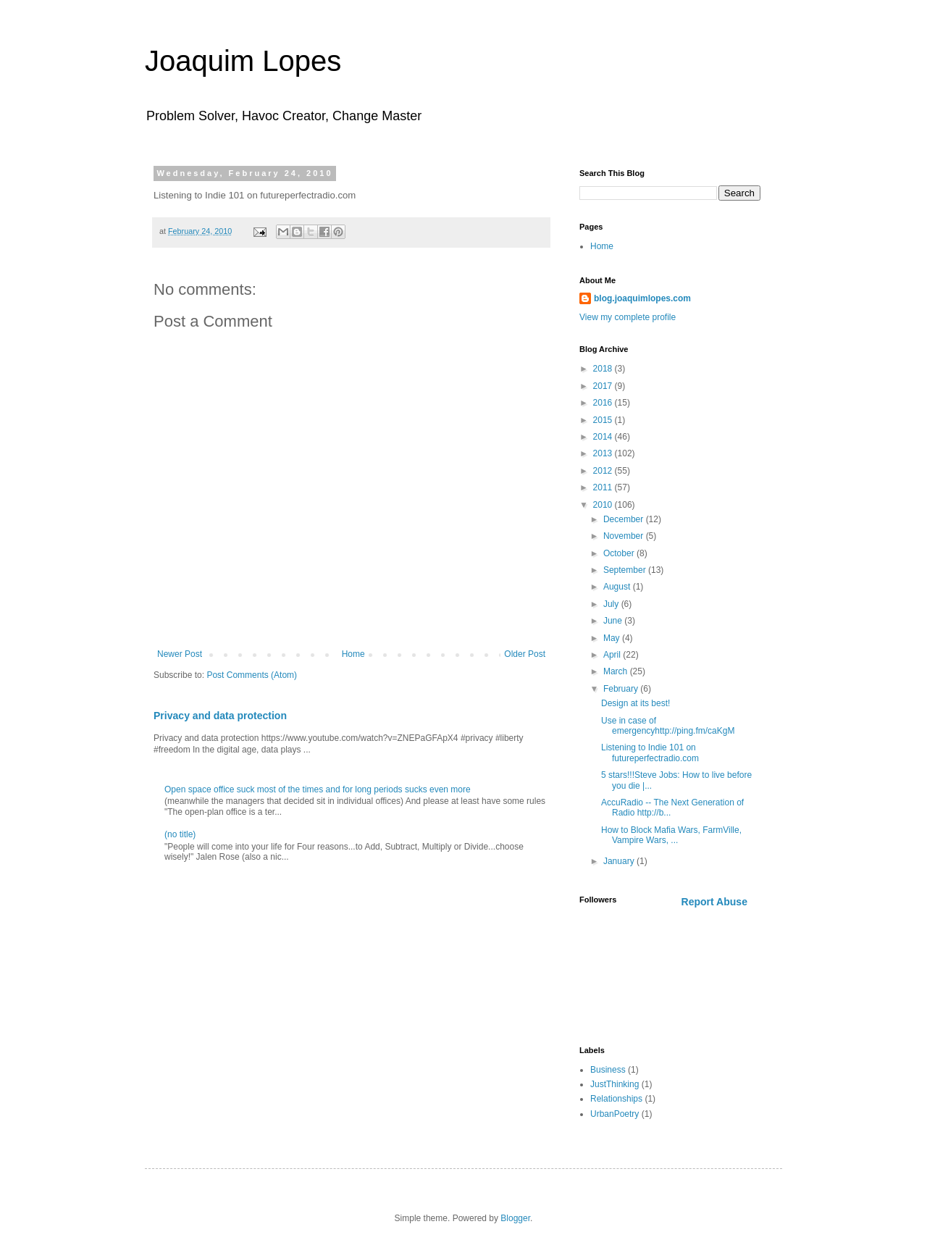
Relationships (616, 1099)
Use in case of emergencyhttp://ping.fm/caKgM (667, 726)
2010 (604, 505)
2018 (604, 369)
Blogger (515, 1218)
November (624, 536)
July (612, 604)
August (618, 587)
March (616, 671)
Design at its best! (635, 703)
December (624, 519)
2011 (604, 487)
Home (353, 654)
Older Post (524, 654)
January (620, 861)
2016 (604, 403)
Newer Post (179, 654)
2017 (604, 386)
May (612, 638)
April (613, 655)
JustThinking (614, 1084)
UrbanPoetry (614, 1114)
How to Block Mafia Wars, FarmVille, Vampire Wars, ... (671, 835)
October (620, 553)
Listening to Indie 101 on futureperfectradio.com (650, 752)
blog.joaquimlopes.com (642, 298)
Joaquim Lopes (243, 61)
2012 (604, 471)
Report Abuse (714, 902)
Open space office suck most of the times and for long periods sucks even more (317, 789)
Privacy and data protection (220, 715)
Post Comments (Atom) (251, 675)
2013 (604, 453)
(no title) (180, 834)
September (625, 570)
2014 (604, 437)
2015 (604, 420)
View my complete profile (627, 317)
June (613, 621)
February (621, 689)
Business (608, 1070)
